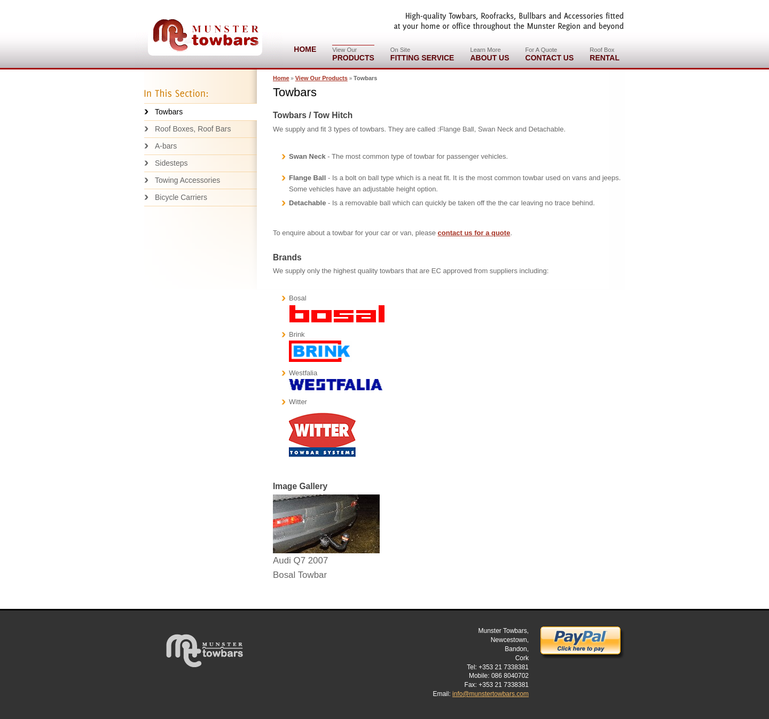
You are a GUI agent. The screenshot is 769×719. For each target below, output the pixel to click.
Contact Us (549, 53)
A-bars (166, 146)
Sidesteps (171, 163)
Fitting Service (422, 53)
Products (353, 53)
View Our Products (321, 78)
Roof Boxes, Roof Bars (193, 129)
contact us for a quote (474, 233)
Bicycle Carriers (181, 197)
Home (305, 49)
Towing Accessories (187, 180)
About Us (489, 53)
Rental (604, 53)
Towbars (169, 111)
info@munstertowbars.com (490, 694)
